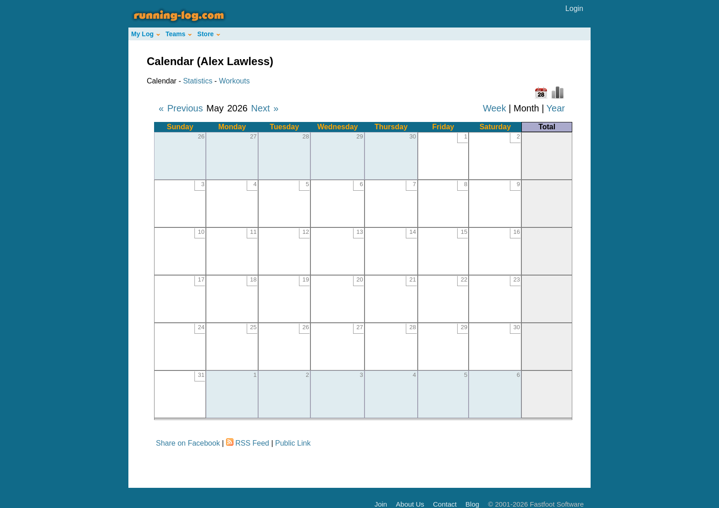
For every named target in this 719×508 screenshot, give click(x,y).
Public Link (292, 443)
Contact (445, 504)
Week (494, 108)
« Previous (181, 108)
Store (208, 34)
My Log (145, 34)
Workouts (234, 81)
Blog (472, 504)
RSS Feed (252, 443)
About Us (410, 504)
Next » (264, 108)
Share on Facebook (188, 443)
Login (574, 8)
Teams (179, 34)
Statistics (197, 81)
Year (556, 108)
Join (381, 504)
